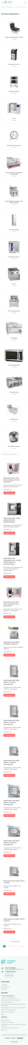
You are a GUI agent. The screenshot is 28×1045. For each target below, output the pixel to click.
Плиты (14, 284)
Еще (2, 1014)
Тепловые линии (14, 392)
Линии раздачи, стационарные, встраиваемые (14, 173)
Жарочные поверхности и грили (14, 37)
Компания (5, 982)
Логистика (3, 1030)
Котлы (14, 118)
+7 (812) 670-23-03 (10, 971)
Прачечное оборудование (8, 1012)
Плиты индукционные (14, 311)
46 (21, 946)
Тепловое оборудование (7, 995)
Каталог (4, 993)
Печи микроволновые (14, 365)
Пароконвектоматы (14, 257)
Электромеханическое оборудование (11, 1000)
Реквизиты (4, 989)
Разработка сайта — (11, 1038)
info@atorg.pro (9, 975)
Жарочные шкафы (14, 91)
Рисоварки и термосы (14, 446)
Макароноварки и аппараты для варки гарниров (14, 201)
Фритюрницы (14, 419)
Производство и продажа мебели (10, 1027)
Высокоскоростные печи (14, 145)
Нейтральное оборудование (8, 1009)
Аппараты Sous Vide (14, 64)
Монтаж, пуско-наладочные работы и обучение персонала (13, 1025)
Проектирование (5, 1020)
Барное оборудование (7, 1002)
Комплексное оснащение (7, 1022)
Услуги (4, 1017)
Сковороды (14, 338)
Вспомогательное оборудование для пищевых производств (13, 1004)
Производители (5, 987)
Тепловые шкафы (14, 229)
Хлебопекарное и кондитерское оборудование (13, 1007)
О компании (4, 985)
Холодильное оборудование (8, 998)
